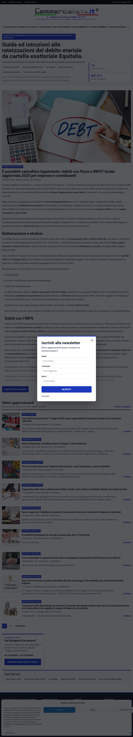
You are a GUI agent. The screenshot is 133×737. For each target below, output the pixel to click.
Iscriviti (66, 389)
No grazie (45, 396)
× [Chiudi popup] (92, 340)
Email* (44, 376)
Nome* (44, 356)
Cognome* (46, 366)
